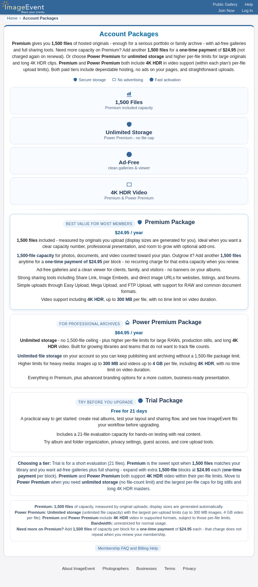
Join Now (226, 10)
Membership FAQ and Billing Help (128, 548)
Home (12, 18)
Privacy (189, 568)
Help (249, 4)
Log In (247, 10)
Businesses (146, 568)
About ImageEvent (78, 568)
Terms (169, 568)
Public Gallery (225, 4)
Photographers (115, 568)
